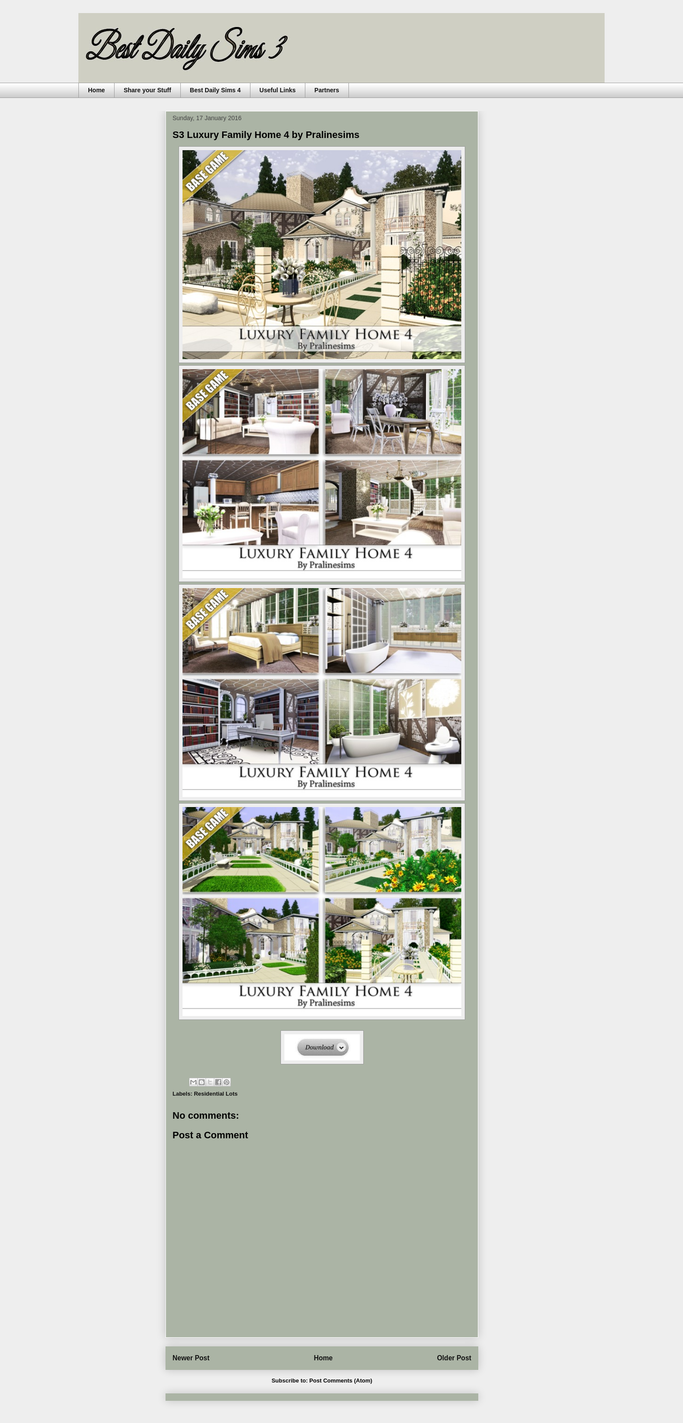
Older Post (454, 1358)
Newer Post (191, 1358)
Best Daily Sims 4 (215, 90)
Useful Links (278, 90)
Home (96, 90)
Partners (326, 90)
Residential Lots (215, 1093)
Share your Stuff (147, 90)
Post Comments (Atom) (340, 1380)
